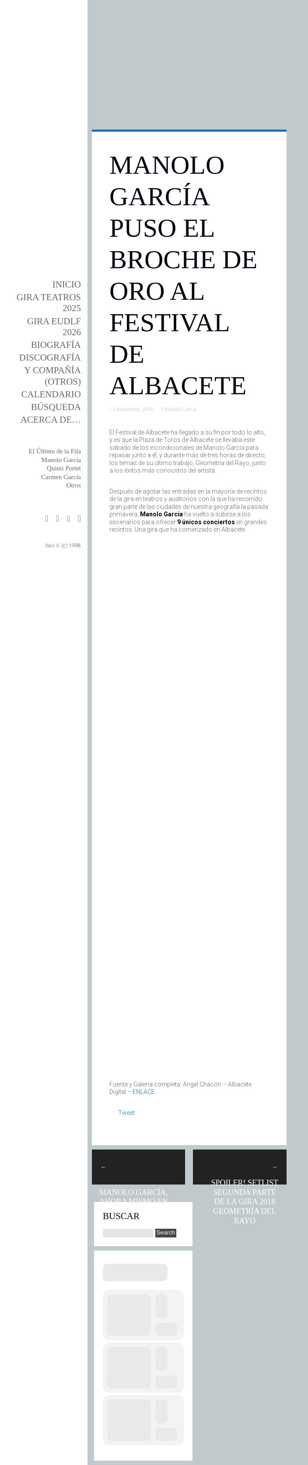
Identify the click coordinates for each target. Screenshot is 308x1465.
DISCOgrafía (50, 357)
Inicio (66, 284)
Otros (73, 485)
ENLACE (144, 1091)
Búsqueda (56, 407)
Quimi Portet (64, 468)
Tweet (126, 1112)
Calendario (51, 394)
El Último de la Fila (55, 451)
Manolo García (61, 459)
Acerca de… (51, 419)
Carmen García (61, 476)
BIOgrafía (56, 345)
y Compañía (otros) (52, 375)
